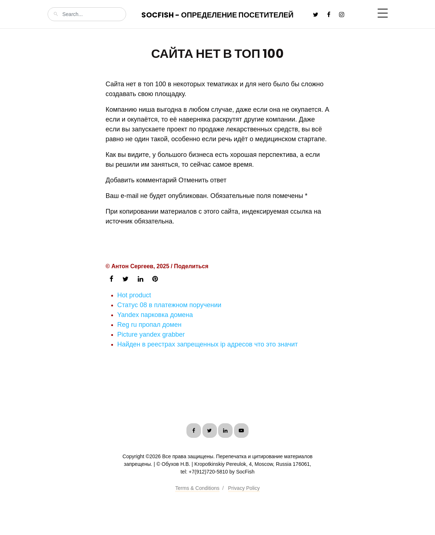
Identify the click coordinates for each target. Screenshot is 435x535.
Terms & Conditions (197, 488)
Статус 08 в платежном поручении (169, 305)
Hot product (134, 295)
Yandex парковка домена (155, 314)
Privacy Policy (244, 488)
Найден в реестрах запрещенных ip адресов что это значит (207, 344)
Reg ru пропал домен (149, 324)
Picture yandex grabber (151, 334)
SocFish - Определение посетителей (217, 15)
